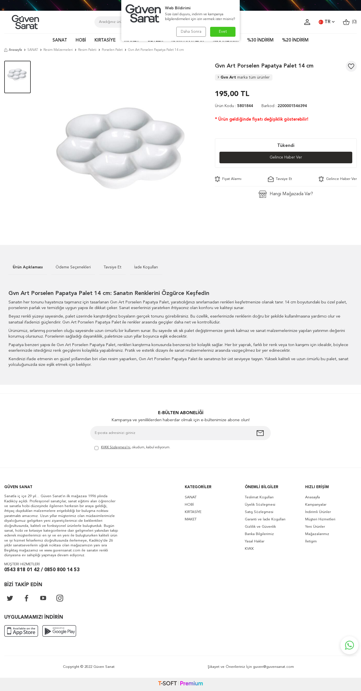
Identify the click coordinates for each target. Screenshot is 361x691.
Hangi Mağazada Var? (286, 194)
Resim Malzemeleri (58, 50)
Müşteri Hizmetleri (320, 519)
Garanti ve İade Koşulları (265, 519)
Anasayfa (13, 50)
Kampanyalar (315, 505)
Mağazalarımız (317, 534)
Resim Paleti (87, 50)
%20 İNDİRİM (295, 40)
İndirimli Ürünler (318, 512)
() (350, 22)
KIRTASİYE (105, 40)
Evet (223, 32)
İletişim (311, 541)
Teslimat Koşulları (259, 497)
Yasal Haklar (254, 541)
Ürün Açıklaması (28, 267)
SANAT (59, 40)
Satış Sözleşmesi (259, 512)
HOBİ (81, 40)
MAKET (191, 519)
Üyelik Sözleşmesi (260, 505)
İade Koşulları (146, 267)
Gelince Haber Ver (286, 157)
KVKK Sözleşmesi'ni (115, 447)
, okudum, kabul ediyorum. (132, 448)
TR (326, 22)
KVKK (249, 549)
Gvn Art (244, 77)
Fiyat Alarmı (228, 179)
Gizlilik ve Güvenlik (260, 527)
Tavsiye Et (280, 179)
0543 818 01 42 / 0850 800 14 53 (42, 570)
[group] (122, 144)
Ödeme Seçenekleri (73, 267)
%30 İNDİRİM (260, 40)
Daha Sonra (191, 32)
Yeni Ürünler (315, 527)
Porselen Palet (112, 50)
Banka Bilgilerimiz (259, 534)
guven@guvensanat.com (273, 667)
